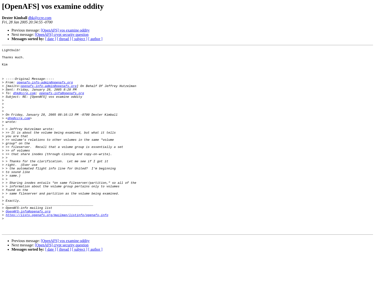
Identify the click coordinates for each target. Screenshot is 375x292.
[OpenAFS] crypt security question (61, 34)
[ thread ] (64, 39)
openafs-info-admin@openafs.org (45, 89)
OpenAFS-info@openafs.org (28, 244)
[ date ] (50, 39)
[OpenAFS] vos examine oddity (65, 30)
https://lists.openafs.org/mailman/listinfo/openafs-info (57, 248)
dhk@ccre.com (39, 18)
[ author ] (95, 39)
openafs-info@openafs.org (61, 102)
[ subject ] (79, 39)
